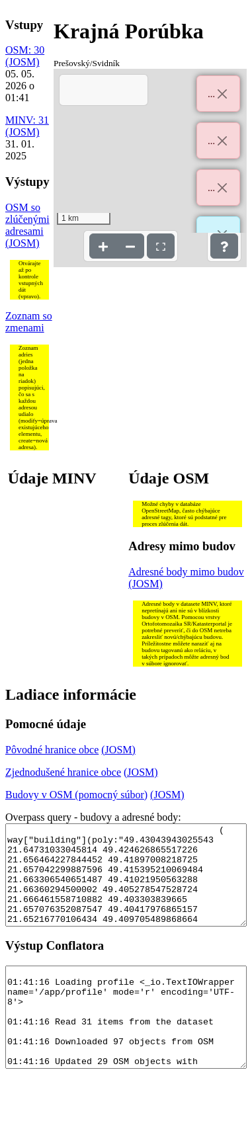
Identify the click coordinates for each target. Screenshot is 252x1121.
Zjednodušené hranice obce (63, 772)
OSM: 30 (24, 50)
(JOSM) (22, 61)
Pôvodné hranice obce (52, 749)
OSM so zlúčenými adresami (27, 219)
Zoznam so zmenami (28, 321)
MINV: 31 (27, 120)
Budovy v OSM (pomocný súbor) (76, 794)
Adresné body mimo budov (186, 571)
